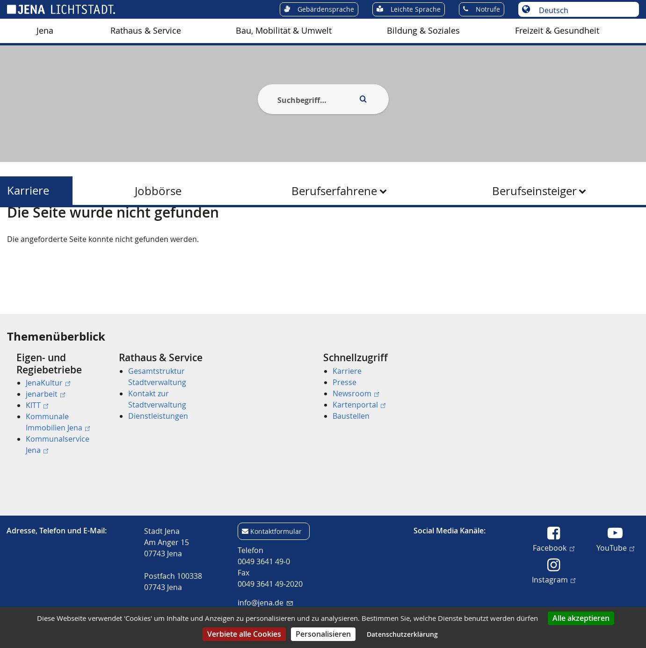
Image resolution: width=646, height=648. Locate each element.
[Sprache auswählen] (583, 10)
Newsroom (356, 393)
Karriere (28, 190)
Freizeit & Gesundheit (557, 30)
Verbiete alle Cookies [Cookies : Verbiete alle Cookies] (244, 634)
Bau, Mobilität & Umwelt (284, 30)
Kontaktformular (276, 531)
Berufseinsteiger (534, 190)
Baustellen (351, 416)
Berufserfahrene (334, 190)
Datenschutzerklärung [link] (402, 634)
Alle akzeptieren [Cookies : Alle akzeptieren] (581, 618)
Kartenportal (359, 405)
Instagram (553, 579)
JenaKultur (48, 383)
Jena (44, 30)
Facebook (553, 547)
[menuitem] (45, 31)
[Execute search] (363, 99)
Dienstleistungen (158, 416)
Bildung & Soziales (423, 30)
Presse (344, 382)
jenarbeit (45, 394)
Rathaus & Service (145, 30)
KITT (37, 405)
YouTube (615, 547)
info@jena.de (265, 602)
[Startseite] (18, 230)
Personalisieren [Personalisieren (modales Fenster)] (323, 634)
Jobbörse (158, 190)
